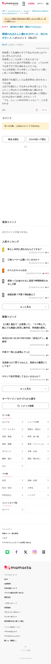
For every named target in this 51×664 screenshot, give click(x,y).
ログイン (40, 4)
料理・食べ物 (33, 436)
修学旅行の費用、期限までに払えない (26, 27)
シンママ (31, 495)
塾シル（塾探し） (10, 640)
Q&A (6, 579)
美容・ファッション (36, 444)
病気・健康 (6, 444)
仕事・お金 (32, 451)
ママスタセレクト (10, 631)
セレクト (6, 509)
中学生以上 (6, 495)
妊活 (4, 480)
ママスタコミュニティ (12, 636)
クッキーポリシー (10, 616)
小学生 (30, 488)
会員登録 (31, 4)
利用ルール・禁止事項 (10, 533)
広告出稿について (10, 588)
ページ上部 (25, 650)
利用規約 (7, 607)
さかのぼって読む (37, 139)
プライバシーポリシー (12, 612)
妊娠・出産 (32, 480)
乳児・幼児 (6, 488)
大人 (4, 466)
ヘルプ (4, 538)
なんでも (6, 422)
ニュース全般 (33, 422)
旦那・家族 (6, 436)
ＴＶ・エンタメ (8, 429)
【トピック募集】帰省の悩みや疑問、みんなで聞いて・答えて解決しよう (25, 20)
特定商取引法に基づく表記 (13, 621)
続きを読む (13, 139)
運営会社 (7, 597)
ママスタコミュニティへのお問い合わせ (16, 542)
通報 (3, 110)
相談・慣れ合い (34, 459)
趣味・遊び (6, 459)
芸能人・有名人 (34, 429)
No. (4, 45)
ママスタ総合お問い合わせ (13, 593)
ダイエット (6, 451)
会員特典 (7, 584)
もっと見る (25, 307)
